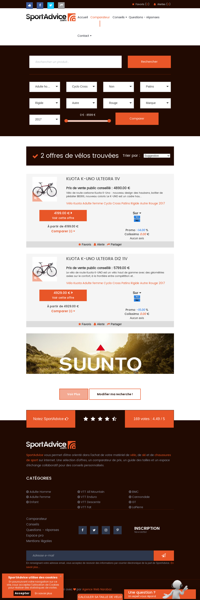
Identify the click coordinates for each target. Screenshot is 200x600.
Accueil (83, 17)
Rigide (135, 203)
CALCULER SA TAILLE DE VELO (99, 597)
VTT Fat (84, 507)
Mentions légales (39, 541)
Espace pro (34, 535)
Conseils (119, 17)
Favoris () (141, 4)
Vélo (69, 203)
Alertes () (162, 4)
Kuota (77, 203)
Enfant (32, 502)
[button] (44, 87)
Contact (84, 35)
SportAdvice (34, 455)
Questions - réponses (144, 17)
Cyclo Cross (112, 203)
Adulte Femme (38, 497)
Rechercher (149, 61)
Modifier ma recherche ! (115, 394)
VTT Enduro (87, 497)
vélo (133, 455)
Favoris (84, 244)
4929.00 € (63, 295)
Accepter (22, 593)
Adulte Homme (38, 492)
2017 (162, 203)
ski (144, 455)
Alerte (99, 244)
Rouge (153, 203)
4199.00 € (63, 215)
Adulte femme (92, 203)
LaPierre (136, 507)
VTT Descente (89, 502)
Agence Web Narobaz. (97, 589)
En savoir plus (43, 593)
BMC (134, 492)
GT (132, 502)
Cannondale (139, 497)
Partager (114, 244)
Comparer (137, 118)
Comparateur (100, 17)
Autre (144, 203)
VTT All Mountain (91, 492)
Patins (125, 203)
